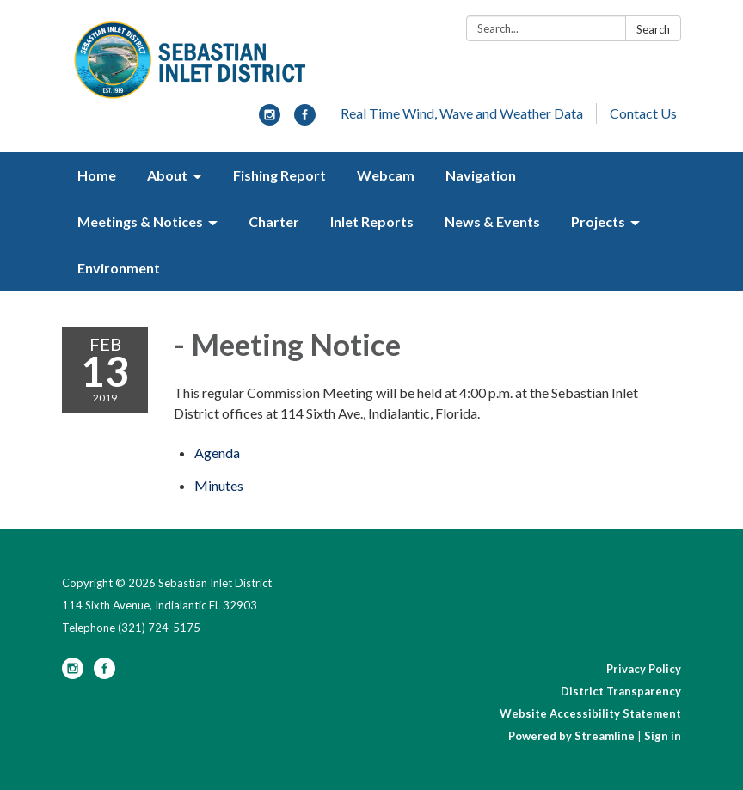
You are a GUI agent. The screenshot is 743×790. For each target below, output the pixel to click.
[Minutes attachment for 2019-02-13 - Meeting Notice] (218, 485)
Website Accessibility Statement (590, 713)
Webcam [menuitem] (385, 175)
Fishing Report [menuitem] (279, 175)
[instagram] (269, 120)
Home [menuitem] (96, 175)
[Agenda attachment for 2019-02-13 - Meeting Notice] (217, 452)
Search (653, 29)
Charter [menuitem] (274, 221)
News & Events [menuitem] (492, 221)
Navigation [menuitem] (480, 175)
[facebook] (305, 120)
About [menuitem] (167, 175)
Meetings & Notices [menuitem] (140, 221)
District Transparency (621, 691)
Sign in (662, 736)
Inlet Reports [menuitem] (372, 221)
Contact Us (643, 113)
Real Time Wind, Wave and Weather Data (462, 113)
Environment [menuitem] (118, 268)
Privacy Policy (643, 669)
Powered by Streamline (571, 736)
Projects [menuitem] (598, 221)
